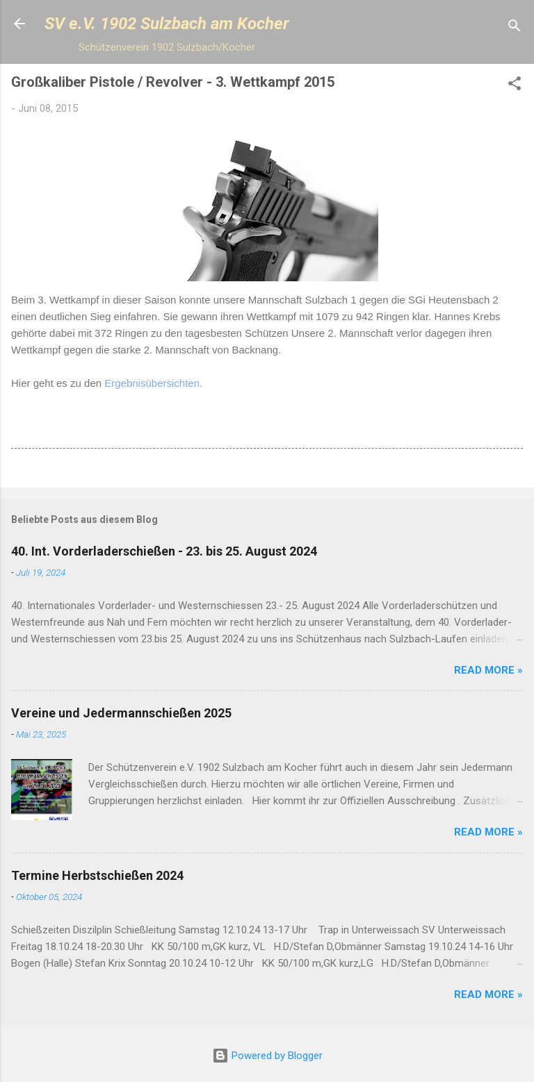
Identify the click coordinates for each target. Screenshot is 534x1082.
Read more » (488, 670)
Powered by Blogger (267, 1055)
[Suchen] (514, 28)
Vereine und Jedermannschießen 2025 (121, 713)
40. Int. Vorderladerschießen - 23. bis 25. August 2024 (164, 551)
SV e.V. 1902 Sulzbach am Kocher (166, 23)
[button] (514, 86)
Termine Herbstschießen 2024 (97, 875)
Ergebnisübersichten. (153, 383)
